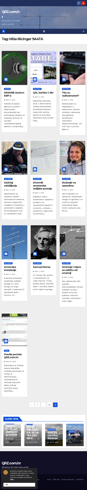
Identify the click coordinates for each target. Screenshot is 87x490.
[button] (83, 31)
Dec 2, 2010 (39, 193)
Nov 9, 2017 (33, 442)
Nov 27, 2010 (11, 361)
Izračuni (7, 89)
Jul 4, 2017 (54, 442)
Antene (29, 424)
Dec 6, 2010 (10, 100)
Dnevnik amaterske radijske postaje (42, 185)
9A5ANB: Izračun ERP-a (14, 94)
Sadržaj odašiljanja (10, 184)
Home (49, 479)
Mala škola (37, 89)
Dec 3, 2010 (10, 190)
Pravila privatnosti (67, 479)
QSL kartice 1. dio (43, 92)
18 (49, 405)
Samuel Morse (41, 267)
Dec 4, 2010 (68, 100)
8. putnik (74, 434)
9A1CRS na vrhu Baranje (52, 435)
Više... (12, 479)
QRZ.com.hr (11, 463)
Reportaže (51, 429)
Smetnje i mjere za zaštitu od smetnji (71, 270)
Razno (7, 350)
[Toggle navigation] (44, 31)
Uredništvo (80, 479)
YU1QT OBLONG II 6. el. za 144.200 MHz (32, 432)
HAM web (56, 479)
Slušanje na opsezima (69, 184)
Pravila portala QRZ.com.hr (13, 356)
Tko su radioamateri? (70, 94)
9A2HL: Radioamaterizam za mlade (12, 430)
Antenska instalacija (10, 268)
